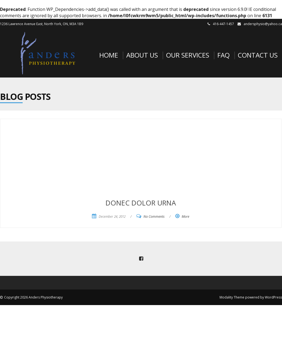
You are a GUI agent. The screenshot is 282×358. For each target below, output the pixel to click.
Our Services (187, 54)
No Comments (153, 216)
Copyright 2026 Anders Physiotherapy (33, 297)
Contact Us (258, 54)
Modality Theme (232, 297)
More (185, 216)
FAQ (223, 54)
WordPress (273, 297)
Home (108, 54)
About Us (142, 54)
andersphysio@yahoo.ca (263, 24)
